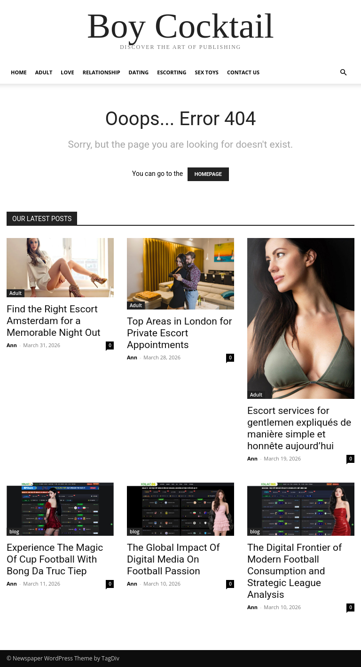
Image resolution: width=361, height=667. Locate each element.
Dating (139, 72)
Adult (44, 72)
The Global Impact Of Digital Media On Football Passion (173, 559)
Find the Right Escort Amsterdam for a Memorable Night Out (54, 320)
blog (14, 531)
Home (19, 72)
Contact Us (243, 72)
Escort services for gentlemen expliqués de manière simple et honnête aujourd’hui (299, 428)
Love (67, 72)
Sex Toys (206, 72)
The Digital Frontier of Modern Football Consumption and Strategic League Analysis (294, 571)
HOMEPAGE (208, 174)
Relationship (101, 72)
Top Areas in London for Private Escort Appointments (179, 333)
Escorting (171, 72)
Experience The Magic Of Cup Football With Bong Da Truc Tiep (55, 559)
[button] (343, 72)
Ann (12, 345)
